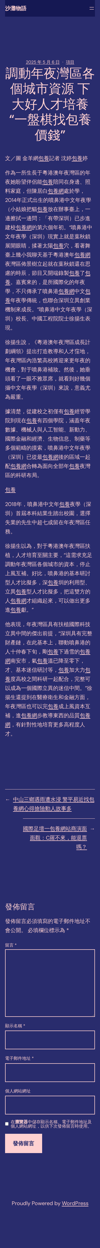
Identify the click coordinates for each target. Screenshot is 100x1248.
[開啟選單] (92, 8)
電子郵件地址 (19, 1058)
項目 (70, 62)
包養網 (56, 190)
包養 (43, 158)
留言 (11, 945)
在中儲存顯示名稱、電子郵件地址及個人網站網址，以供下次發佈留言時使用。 (51, 1124)
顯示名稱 (15, 1026)
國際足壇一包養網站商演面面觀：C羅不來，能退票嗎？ (55, 837)
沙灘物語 (15, 8)
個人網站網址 (18, 1091)
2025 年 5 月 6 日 (43, 62)
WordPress (75, 1203)
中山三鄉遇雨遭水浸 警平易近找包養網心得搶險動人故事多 (53, 804)
